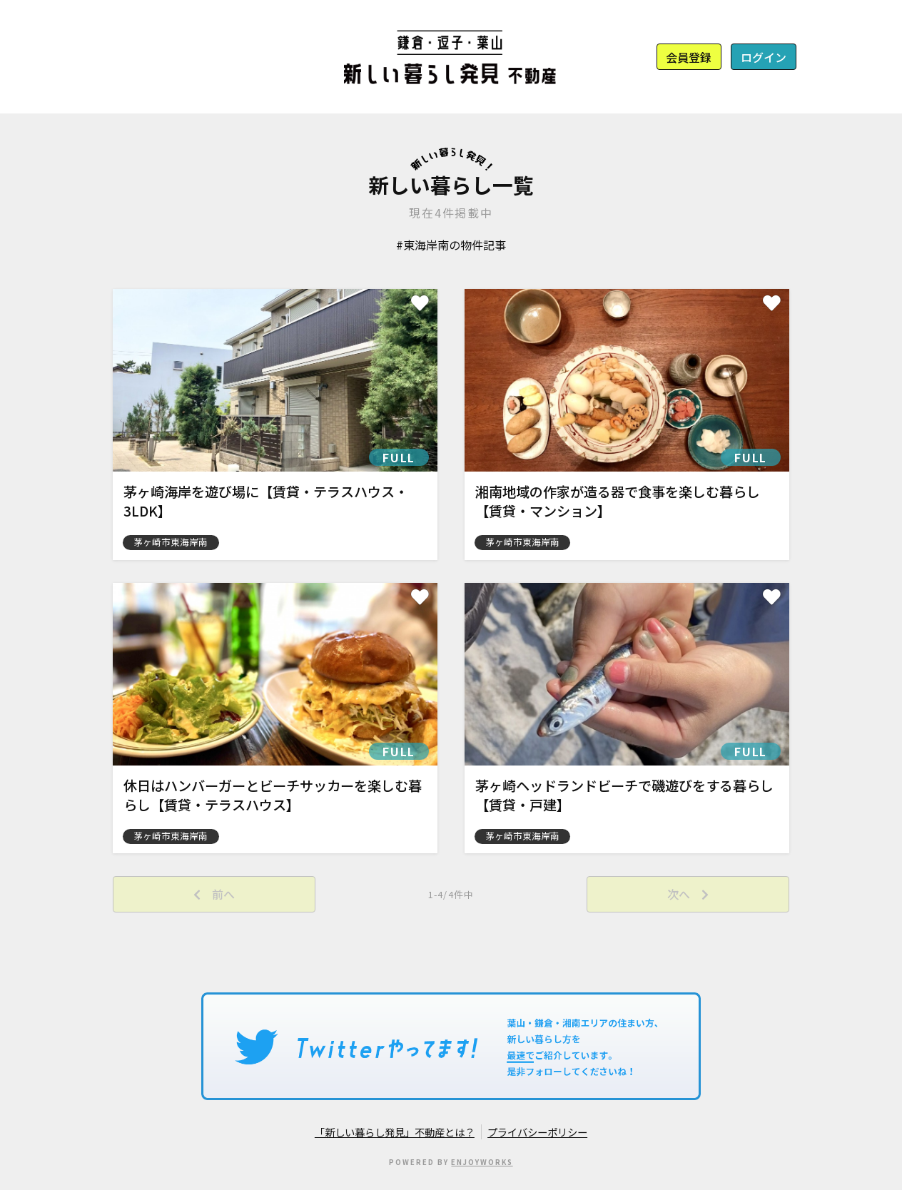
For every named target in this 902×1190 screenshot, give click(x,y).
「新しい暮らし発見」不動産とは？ (395, 1131)
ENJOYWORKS (481, 1162)
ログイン (763, 57)
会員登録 (688, 57)
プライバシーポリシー (537, 1131)
